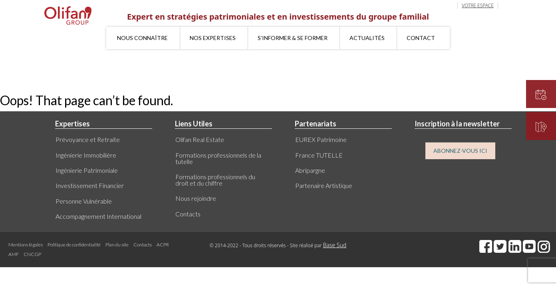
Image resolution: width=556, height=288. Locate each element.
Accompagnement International (98, 216)
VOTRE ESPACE (478, 5)
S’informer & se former (293, 38)
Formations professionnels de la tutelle (218, 158)
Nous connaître (142, 38)
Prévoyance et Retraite (88, 139)
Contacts (188, 214)
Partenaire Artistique (323, 185)
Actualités (367, 38)
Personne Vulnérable (84, 201)
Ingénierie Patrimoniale (87, 170)
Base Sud (335, 245)
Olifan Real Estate (199, 139)
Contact (421, 38)
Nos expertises (213, 38)
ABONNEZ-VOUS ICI (460, 150)
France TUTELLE (319, 155)
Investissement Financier (90, 185)
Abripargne (310, 170)
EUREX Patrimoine (321, 139)
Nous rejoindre (195, 198)
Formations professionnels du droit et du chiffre (215, 180)
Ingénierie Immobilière (86, 155)
